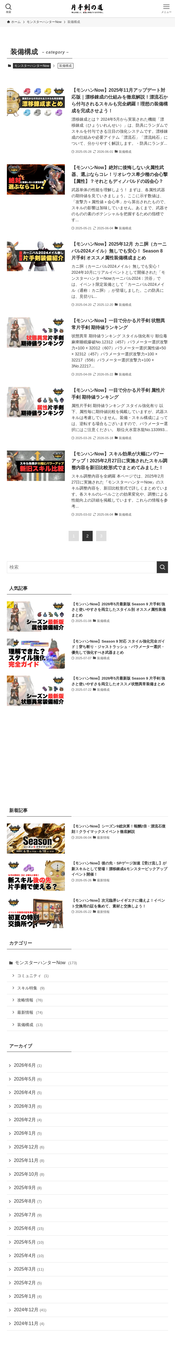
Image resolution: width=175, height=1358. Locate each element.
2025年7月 (28, 1214)
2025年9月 (28, 1187)
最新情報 (29, 1012)
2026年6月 (28, 1065)
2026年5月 (28, 1079)
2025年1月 (28, 1296)
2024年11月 (29, 1323)
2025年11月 (29, 1160)
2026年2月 (28, 1119)
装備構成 (29, 1024)
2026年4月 (28, 1092)
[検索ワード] (87, 567)
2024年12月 (30, 1309)
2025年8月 (28, 1201)
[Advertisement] (87, 755)
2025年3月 (29, 1269)
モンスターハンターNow (31, 65)
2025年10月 (29, 1174)
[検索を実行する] (162, 567)
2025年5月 (29, 1242)
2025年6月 (29, 1228)
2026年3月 (28, 1106)
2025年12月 (29, 1146)
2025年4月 (29, 1255)
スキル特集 (30, 988)
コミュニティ (32, 975)
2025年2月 (28, 1282)
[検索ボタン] (8, 8)
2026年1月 (28, 1133)
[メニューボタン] (166, 8)
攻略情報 (29, 1000)
